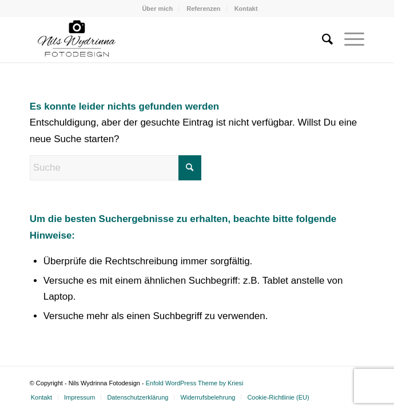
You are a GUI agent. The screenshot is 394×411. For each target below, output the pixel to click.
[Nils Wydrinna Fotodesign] (164, 39)
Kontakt (246, 8)
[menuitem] (157, 8)
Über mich (157, 8)
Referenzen (203, 8)
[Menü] (348, 39)
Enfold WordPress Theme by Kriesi (195, 383)
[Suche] (322, 39)
